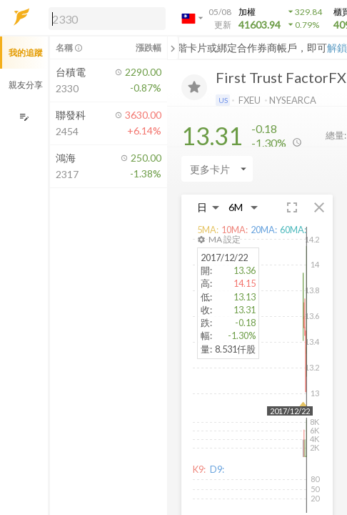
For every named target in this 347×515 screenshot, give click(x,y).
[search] (107, 18)
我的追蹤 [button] (26, 52)
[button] (104, 18)
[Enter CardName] (217, 169)
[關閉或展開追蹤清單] (173, 47)
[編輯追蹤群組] (24, 117)
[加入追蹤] (194, 87)
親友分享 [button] (26, 84)
